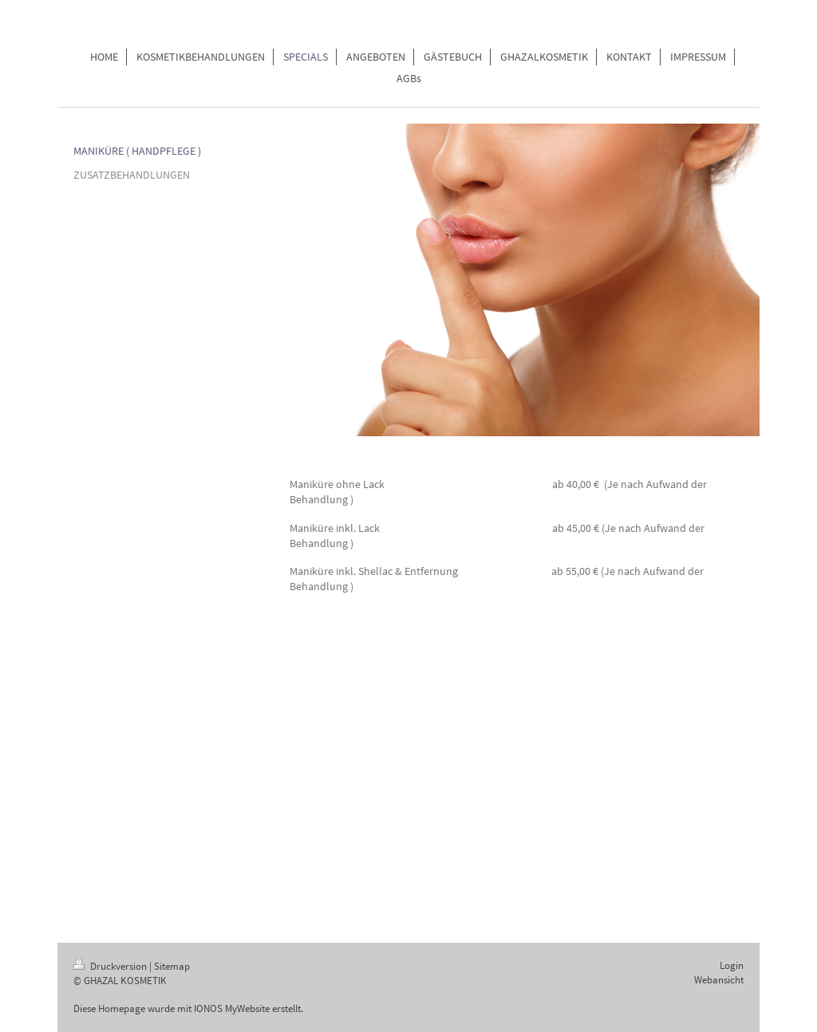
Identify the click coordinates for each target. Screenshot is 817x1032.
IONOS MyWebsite (232, 1008)
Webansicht (719, 980)
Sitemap (172, 966)
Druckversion (111, 966)
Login (732, 965)
